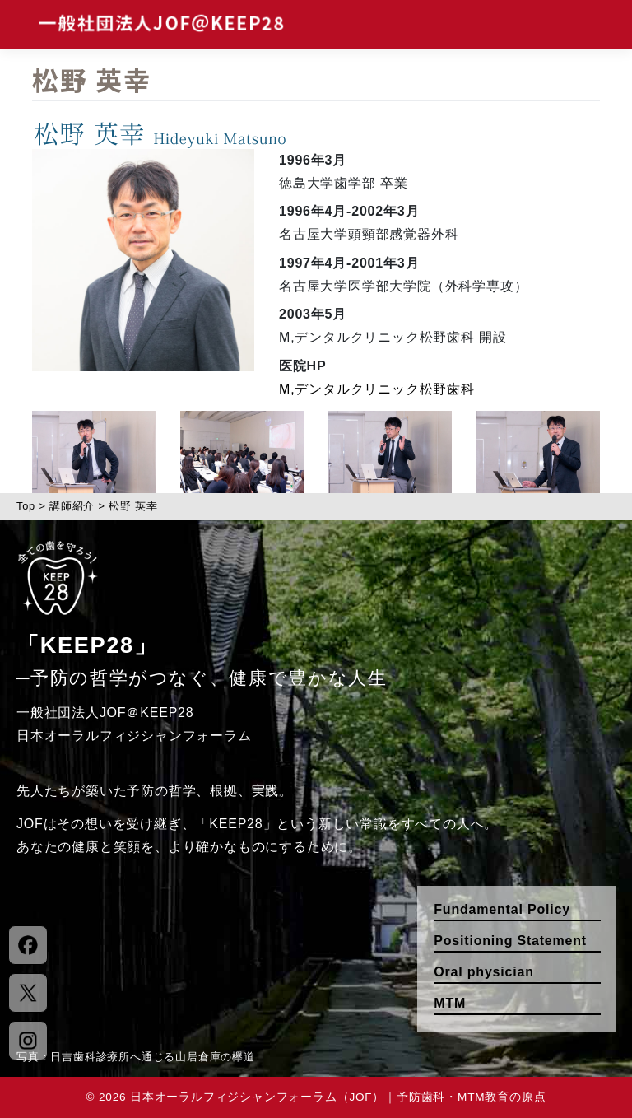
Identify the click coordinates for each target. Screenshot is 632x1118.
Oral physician (483, 972)
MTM (450, 1003)
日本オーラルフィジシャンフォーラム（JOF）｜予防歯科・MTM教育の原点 (338, 1097)
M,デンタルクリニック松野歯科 (377, 389)
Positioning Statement (510, 941)
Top (25, 506)
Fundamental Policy (502, 909)
